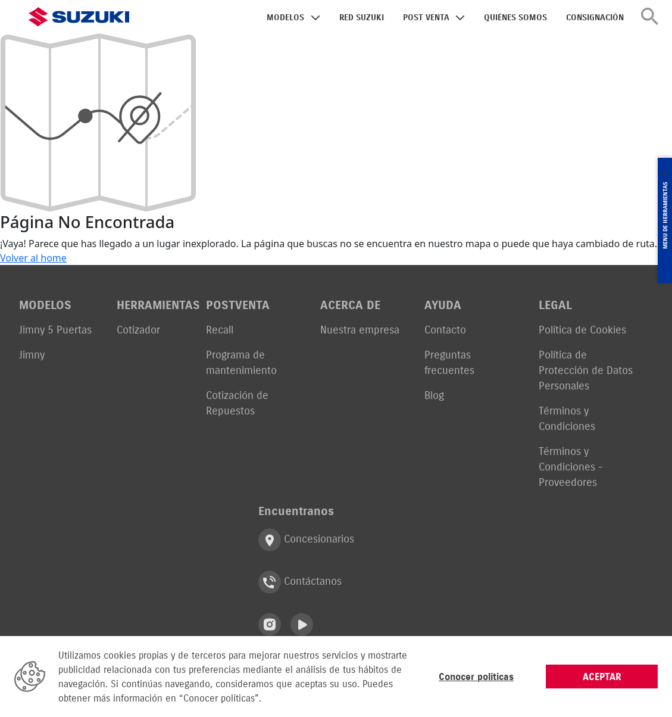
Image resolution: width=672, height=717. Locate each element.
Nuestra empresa (359, 329)
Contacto (445, 329)
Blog (434, 395)
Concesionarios (306, 539)
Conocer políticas (476, 676)
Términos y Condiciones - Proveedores (571, 466)
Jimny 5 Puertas (55, 329)
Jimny (32, 354)
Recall (219, 329)
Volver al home (33, 257)
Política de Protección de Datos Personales (586, 370)
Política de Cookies (582, 329)
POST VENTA (426, 18)
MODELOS (285, 18)
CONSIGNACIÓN (595, 18)
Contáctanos (300, 582)
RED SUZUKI (361, 18)
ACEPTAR (602, 676)
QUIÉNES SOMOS (515, 18)
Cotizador (138, 329)
